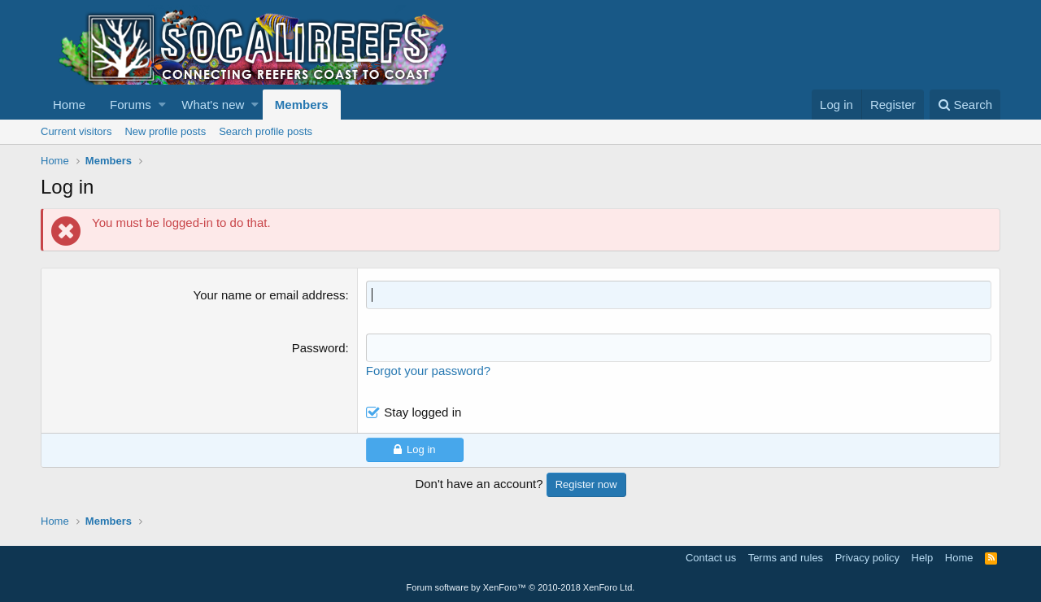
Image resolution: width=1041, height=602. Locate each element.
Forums (130, 104)
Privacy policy (867, 558)
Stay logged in (422, 412)
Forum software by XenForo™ (521, 587)
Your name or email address (270, 295)
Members (302, 104)
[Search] (965, 104)
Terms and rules (785, 558)
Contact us (711, 558)
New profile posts (165, 131)
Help (923, 558)
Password (319, 348)
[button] (162, 104)
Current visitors (76, 131)
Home (69, 104)
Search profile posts (265, 131)
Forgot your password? (428, 370)
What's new (212, 104)
